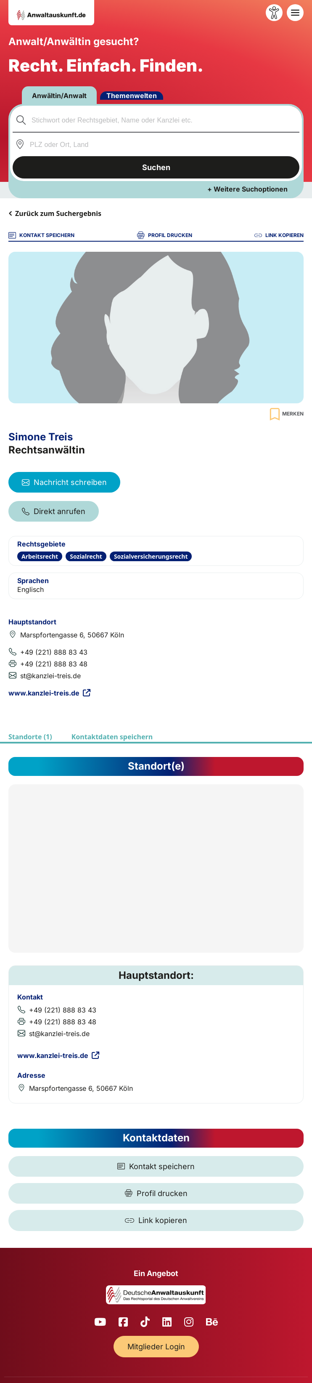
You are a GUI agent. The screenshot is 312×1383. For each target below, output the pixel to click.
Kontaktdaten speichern (112, 736)
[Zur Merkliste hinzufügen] (285, 414)
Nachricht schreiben (64, 482)
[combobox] (156, 120)
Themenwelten (131, 95)
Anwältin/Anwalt (59, 95)
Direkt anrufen (53, 511)
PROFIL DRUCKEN (164, 235)
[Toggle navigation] (295, 12)
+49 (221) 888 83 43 (53, 652)
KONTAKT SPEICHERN (41, 235)
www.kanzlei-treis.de (49, 693)
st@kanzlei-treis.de (50, 676)
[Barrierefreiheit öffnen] (274, 12)
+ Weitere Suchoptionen (247, 189)
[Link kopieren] (156, 1220)
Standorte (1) (30, 736)
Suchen (156, 167)
